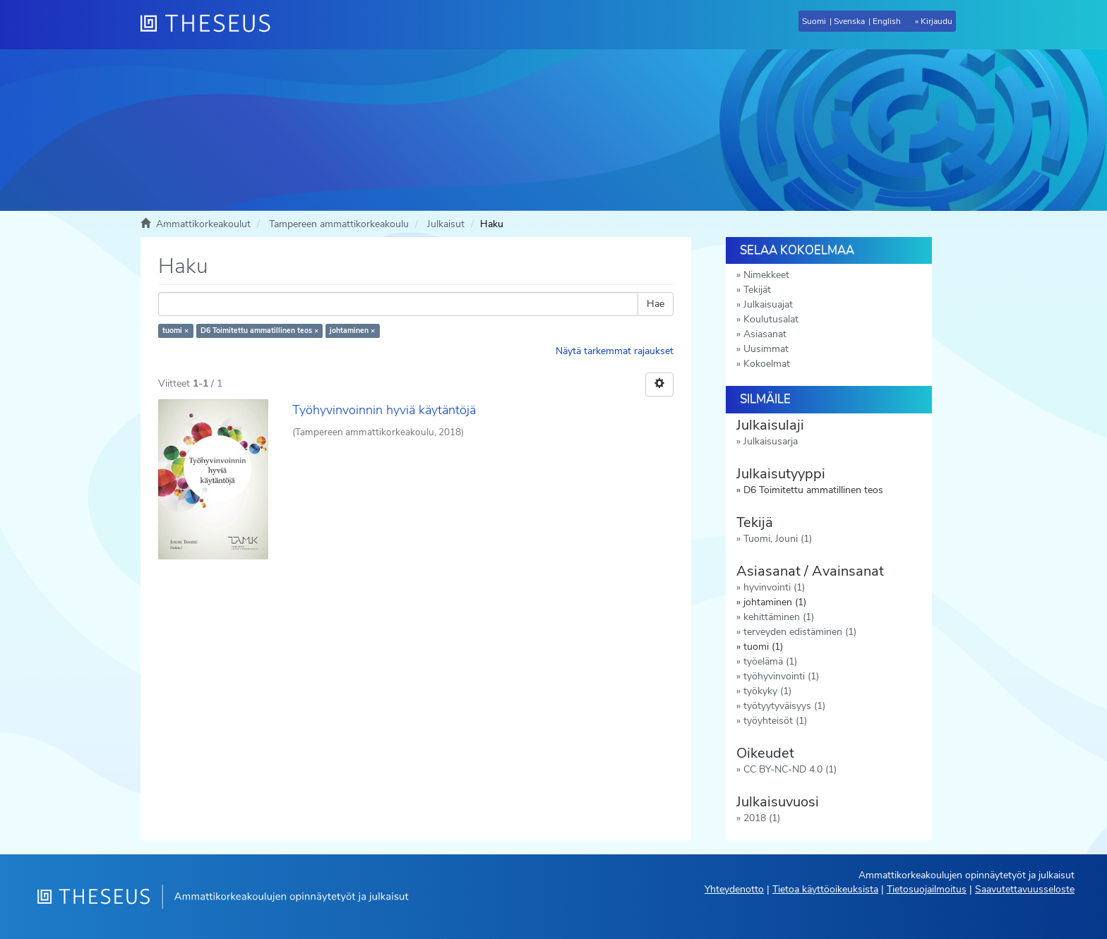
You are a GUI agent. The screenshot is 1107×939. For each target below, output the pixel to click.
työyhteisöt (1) (775, 720)
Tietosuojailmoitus (927, 889)
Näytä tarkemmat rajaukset (615, 351)
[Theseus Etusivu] (211, 24)
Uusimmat (766, 349)
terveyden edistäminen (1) (799, 631)
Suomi (814, 21)
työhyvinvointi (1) (781, 676)
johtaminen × (352, 330)
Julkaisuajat (768, 304)
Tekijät (757, 289)
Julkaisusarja (770, 441)
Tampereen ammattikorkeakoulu (339, 224)
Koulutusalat (770, 319)
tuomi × (175, 330)
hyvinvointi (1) (774, 587)
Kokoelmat (766, 363)
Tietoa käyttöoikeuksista (825, 889)
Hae (655, 303)
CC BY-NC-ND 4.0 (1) (790, 769)
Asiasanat (764, 334)
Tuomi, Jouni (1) (777, 538)
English (887, 21)
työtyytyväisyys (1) (784, 706)
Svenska (849, 21)
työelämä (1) (770, 661)
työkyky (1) (767, 691)
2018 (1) (761, 818)
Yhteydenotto (734, 889)
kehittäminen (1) (778, 617)
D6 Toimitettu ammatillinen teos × (259, 330)
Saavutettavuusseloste (1025, 889)
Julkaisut (446, 224)
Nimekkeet (766, 274)
